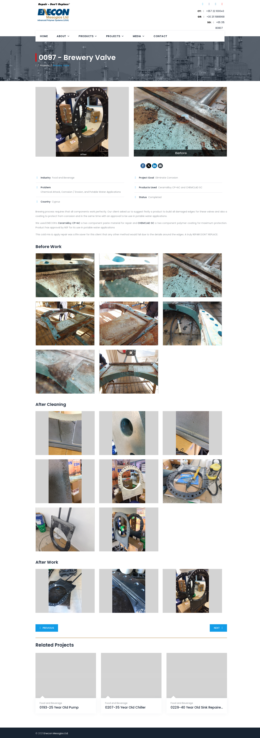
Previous (46, 628)
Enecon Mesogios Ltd (56, 733)
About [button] (63, 36)
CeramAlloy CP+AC (69, 223)
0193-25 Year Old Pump (59, 707)
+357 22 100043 (215, 11)
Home (44, 36)
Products (88, 36)
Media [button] (139, 36)
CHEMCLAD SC (146, 223)
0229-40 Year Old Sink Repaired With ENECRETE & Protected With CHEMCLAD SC (197, 707)
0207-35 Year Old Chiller (125, 707)
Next (219, 628)
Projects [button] (115, 36)
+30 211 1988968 (216, 16)
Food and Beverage (51, 703)
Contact (160, 36)
